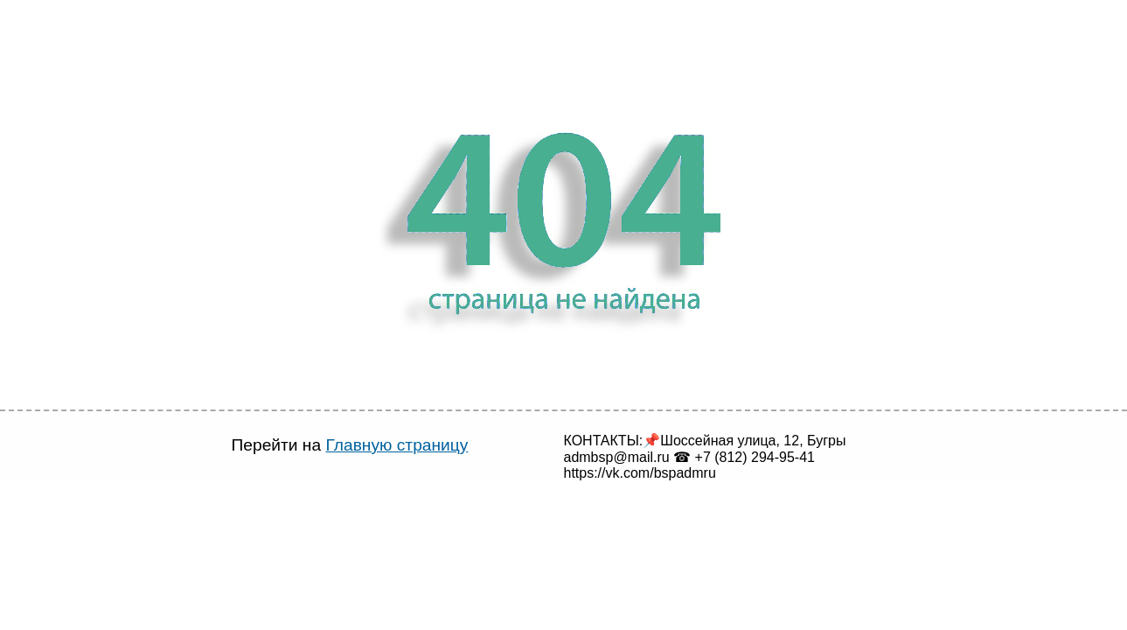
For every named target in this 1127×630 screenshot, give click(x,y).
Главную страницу (379, 445)
